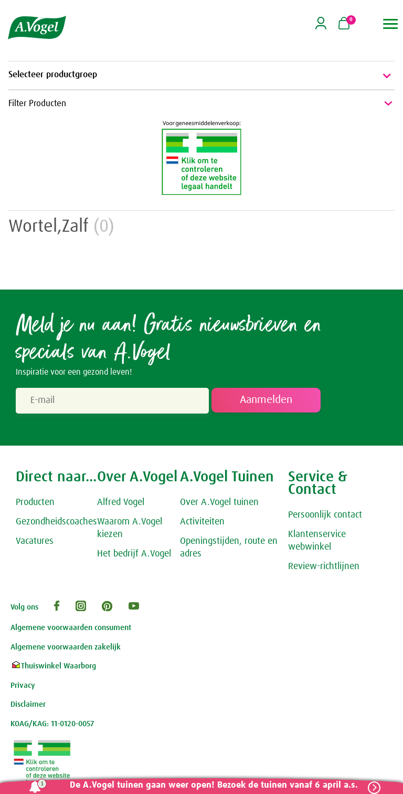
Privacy (22, 686)
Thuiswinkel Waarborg (53, 668)
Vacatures (35, 542)
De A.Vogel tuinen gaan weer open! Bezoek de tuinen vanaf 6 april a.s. (212, 785)
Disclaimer (28, 706)
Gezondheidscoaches (56, 523)
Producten (35, 504)
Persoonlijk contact (325, 516)
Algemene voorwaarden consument (70, 629)
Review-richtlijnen (323, 567)
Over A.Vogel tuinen (219, 504)
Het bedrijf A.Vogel (134, 555)
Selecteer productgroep (201, 75)
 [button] (390, 24)
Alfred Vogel (120, 504)
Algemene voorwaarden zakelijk (65, 648)
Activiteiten (202, 523)
